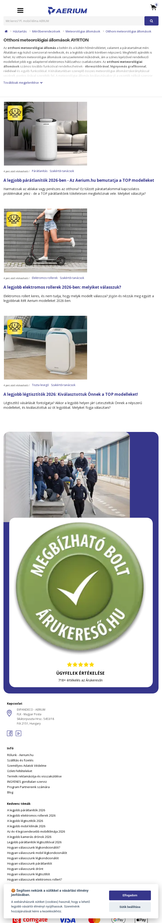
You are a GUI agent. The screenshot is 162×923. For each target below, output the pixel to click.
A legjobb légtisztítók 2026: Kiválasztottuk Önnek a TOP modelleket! (70, 394)
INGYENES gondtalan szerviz (27, 781)
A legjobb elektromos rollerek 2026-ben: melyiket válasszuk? (62, 287)
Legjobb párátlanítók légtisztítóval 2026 (34, 842)
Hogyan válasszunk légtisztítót (28, 874)
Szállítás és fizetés (20, 760)
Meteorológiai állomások (83, 31)
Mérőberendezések (46, 31)
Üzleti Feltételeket (19, 771)
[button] (153, 7)
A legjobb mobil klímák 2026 (26, 826)
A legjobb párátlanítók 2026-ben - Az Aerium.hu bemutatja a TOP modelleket (78, 180)
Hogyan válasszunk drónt (25, 869)
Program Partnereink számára (28, 787)
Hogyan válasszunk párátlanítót (29, 863)
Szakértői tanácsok (62, 171)
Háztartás (20, 31)
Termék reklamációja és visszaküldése (34, 776)
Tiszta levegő (40, 385)
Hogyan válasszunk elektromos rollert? (34, 879)
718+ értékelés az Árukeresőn (80, 680)
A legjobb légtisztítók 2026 (25, 821)
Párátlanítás (39, 171)
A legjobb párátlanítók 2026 (26, 810)
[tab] (81, 767)
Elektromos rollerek (45, 278)
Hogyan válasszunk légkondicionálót (33, 858)
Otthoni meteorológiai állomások (128, 31)
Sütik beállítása (129, 907)
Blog (10, 792)
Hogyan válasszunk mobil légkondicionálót (37, 853)
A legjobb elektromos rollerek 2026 (31, 815)
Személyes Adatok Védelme (26, 765)
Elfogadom (129, 895)
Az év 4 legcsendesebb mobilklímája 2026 (36, 831)
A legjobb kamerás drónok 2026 (29, 837)
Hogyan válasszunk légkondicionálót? (33, 847)
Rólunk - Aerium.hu (20, 755)
